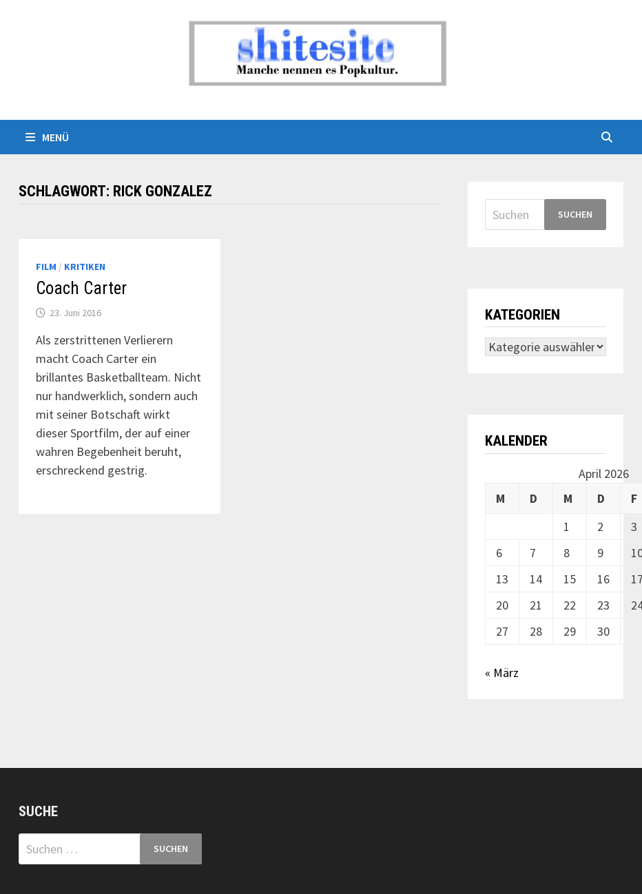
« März (502, 672)
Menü (47, 137)
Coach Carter (81, 288)
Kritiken (84, 266)
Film (46, 266)
